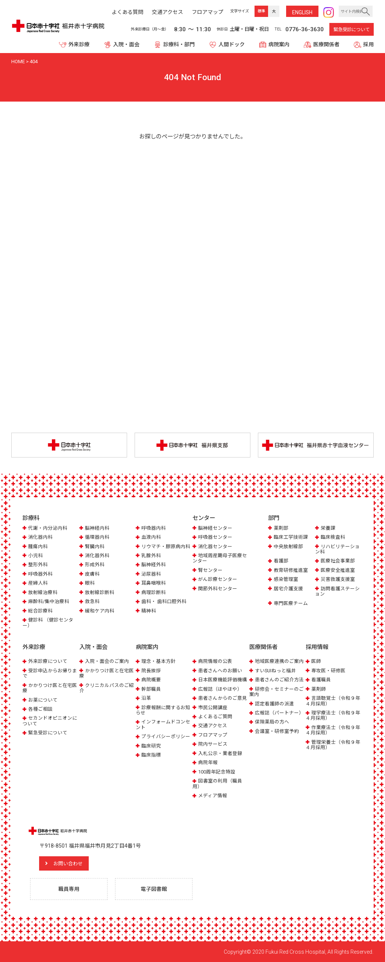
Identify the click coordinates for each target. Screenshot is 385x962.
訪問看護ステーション (337, 591)
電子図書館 (154, 889)
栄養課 (328, 528)
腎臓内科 (95, 546)
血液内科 (151, 537)
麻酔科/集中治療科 (48, 601)
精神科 (148, 611)
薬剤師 (318, 688)
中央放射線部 (288, 546)
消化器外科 (97, 555)
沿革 (146, 698)
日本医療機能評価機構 (222, 679)
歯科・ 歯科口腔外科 (163, 601)
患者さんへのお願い (220, 670)
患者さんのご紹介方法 (279, 679)
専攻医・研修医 (328, 670)
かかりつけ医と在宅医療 (50, 687)
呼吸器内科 (153, 528)
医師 (316, 661)
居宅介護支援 (288, 588)
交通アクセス (212, 725)
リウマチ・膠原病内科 (165, 546)
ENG (302, 12)
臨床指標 (151, 755)
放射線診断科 (99, 592)
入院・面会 (126, 44)
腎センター (210, 570)
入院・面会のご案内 (107, 661)
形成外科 (95, 565)
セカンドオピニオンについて (50, 720)
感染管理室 (286, 579)
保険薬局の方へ (272, 722)
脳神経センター (215, 528)
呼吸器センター (215, 537)
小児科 (35, 555)
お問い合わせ (69, 863)
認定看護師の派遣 (274, 703)
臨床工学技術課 (291, 537)
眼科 (90, 583)
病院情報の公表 (215, 661)
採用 (368, 44)
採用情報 (317, 647)
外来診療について (47, 661)
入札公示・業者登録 (220, 753)
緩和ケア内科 (99, 611)
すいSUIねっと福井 (275, 670)
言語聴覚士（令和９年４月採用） (333, 700)
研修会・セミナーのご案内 (276, 691)
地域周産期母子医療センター (219, 558)
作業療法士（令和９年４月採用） (333, 729)
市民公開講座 (212, 707)
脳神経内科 (97, 528)
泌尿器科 (151, 574)
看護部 (281, 561)
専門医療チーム (291, 603)
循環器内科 (97, 537)
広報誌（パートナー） (279, 712)
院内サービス (212, 744)
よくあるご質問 (215, 716)
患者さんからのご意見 (222, 698)
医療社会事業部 (338, 561)
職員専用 (68, 889)
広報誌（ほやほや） (220, 688)
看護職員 (321, 679)
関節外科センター (217, 588)
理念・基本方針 (158, 661)
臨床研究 (151, 745)
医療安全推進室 (338, 570)
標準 (261, 11)
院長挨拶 (151, 670)
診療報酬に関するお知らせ (163, 709)
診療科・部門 (179, 44)
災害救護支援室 (338, 579)
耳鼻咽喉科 (153, 583)
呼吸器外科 (40, 574)
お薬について (43, 699)
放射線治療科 (43, 592)
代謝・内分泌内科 (47, 528)
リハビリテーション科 (337, 549)
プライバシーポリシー (165, 736)
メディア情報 (212, 795)
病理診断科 (153, 592)
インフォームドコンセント (163, 724)
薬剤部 (281, 528)
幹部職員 (151, 688)
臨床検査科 (333, 537)
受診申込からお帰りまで (50, 672)
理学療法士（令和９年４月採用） (333, 715)
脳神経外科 (153, 565)
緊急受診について (351, 29)
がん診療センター (217, 579)
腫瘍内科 (38, 546)
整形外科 (38, 565)
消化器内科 (40, 537)
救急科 (92, 601)
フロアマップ (212, 734)
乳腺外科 (151, 555)
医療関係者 (326, 44)
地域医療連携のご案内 (279, 661)
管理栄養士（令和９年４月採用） (333, 744)
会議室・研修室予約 (277, 731)
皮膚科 (92, 574)
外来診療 (78, 44)
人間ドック (231, 44)
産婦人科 (38, 583)
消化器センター (215, 546)
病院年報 (208, 762)
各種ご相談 (40, 708)
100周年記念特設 (216, 771)
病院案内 (279, 44)
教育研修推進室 (291, 570)
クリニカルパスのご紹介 (106, 687)
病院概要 (151, 679)
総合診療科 (40, 611)
